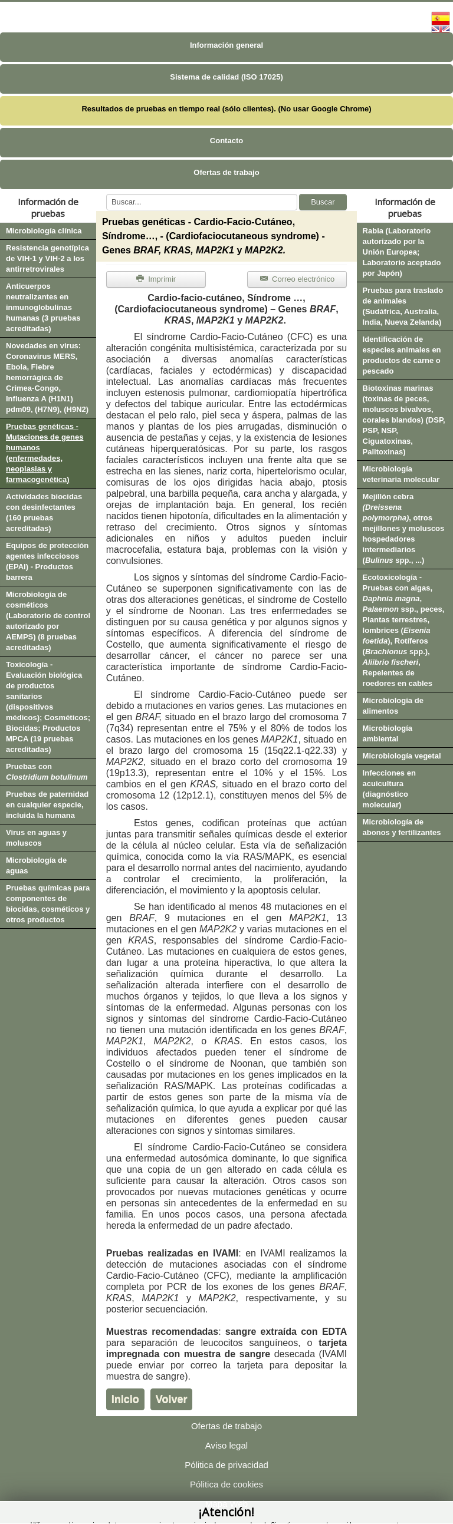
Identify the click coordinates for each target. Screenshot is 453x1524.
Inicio (125, 1399)
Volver (172, 1399)
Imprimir (156, 279)
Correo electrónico (297, 279)
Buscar (322, 201)
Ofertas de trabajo (226, 172)
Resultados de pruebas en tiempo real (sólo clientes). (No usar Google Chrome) (226, 108)
